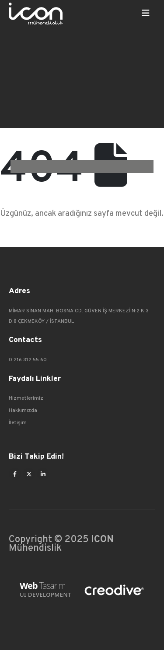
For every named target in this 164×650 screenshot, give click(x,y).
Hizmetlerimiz (26, 398)
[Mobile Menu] (145, 13)
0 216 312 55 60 (28, 360)
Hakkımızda (23, 411)
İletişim (18, 423)
